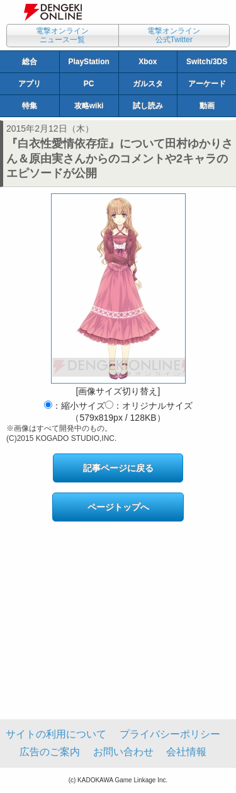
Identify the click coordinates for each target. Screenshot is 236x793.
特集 (29, 105)
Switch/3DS (206, 61)
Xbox (147, 61)
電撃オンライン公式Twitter (173, 35)
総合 (29, 61)
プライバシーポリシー (170, 734)
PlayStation (88, 61)
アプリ (29, 83)
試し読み (148, 105)
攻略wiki (89, 105)
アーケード (207, 83)
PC (89, 83)
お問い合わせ (123, 751)
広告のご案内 (50, 751)
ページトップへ (118, 507)
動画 (207, 105)
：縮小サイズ (74, 406)
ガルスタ (148, 83)
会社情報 (186, 751)
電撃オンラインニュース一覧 (62, 35)
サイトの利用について (56, 734)
